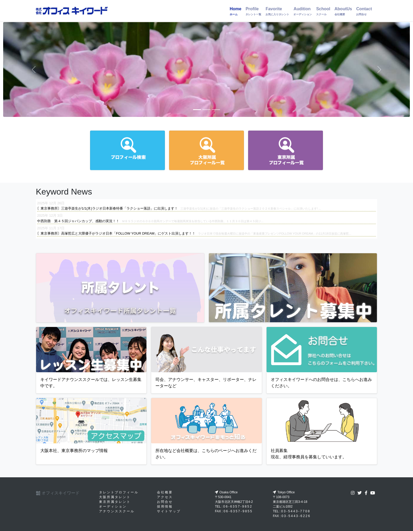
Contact (364, 11)
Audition (302, 11)
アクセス (165, 497)
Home (235, 11)
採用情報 (165, 506)
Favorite (277, 11)
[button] (33, 69)
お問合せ (165, 502)
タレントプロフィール (119, 492)
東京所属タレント (115, 502)
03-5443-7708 (296, 511)
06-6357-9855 (238, 511)
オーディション (113, 506)
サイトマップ (169, 511)
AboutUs (343, 11)
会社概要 (165, 492)
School (323, 11)
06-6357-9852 (238, 506)
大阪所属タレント (115, 497)
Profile (253, 11)
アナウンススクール (117, 511)
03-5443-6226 (296, 516)
